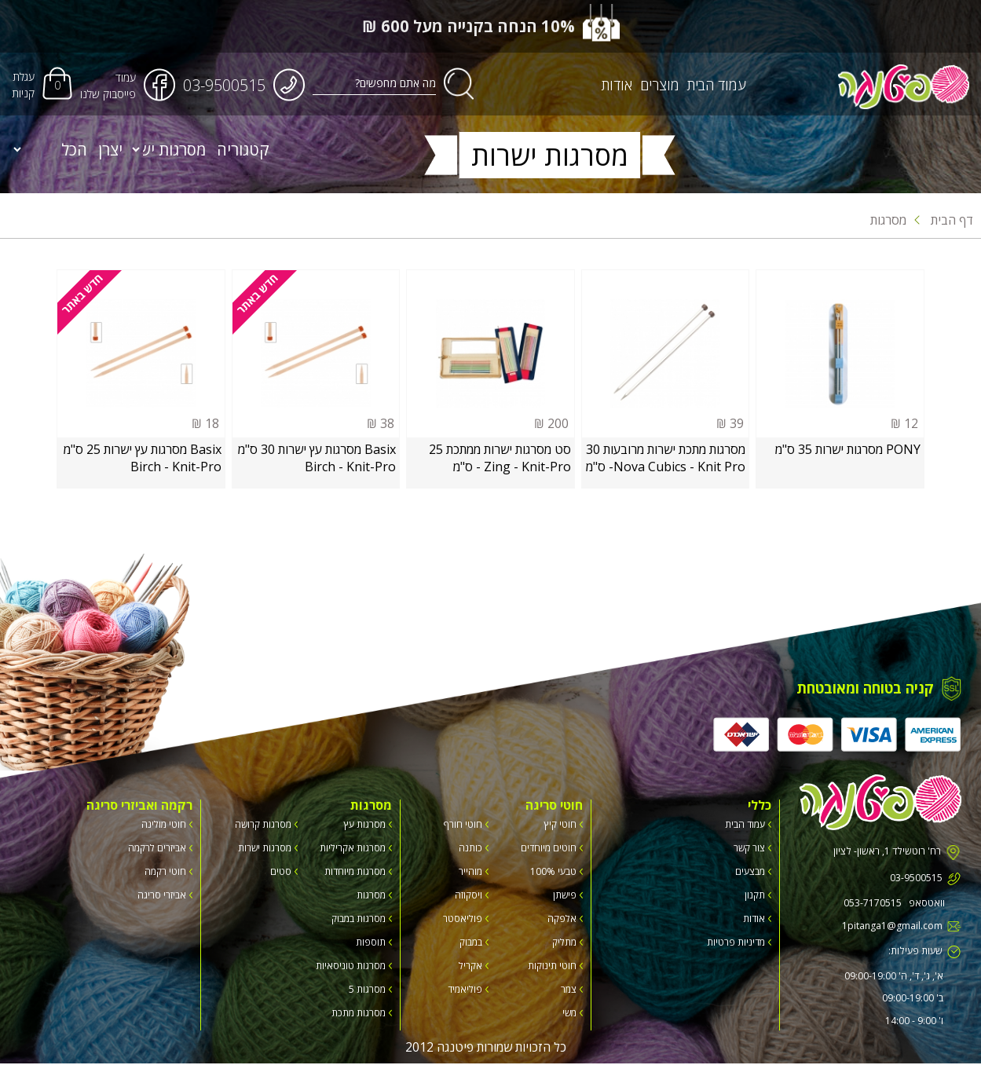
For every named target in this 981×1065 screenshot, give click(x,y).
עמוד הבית (718, 85)
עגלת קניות (23, 85)
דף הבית (943, 220)
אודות (618, 85)
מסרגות (888, 220)
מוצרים (661, 85)
